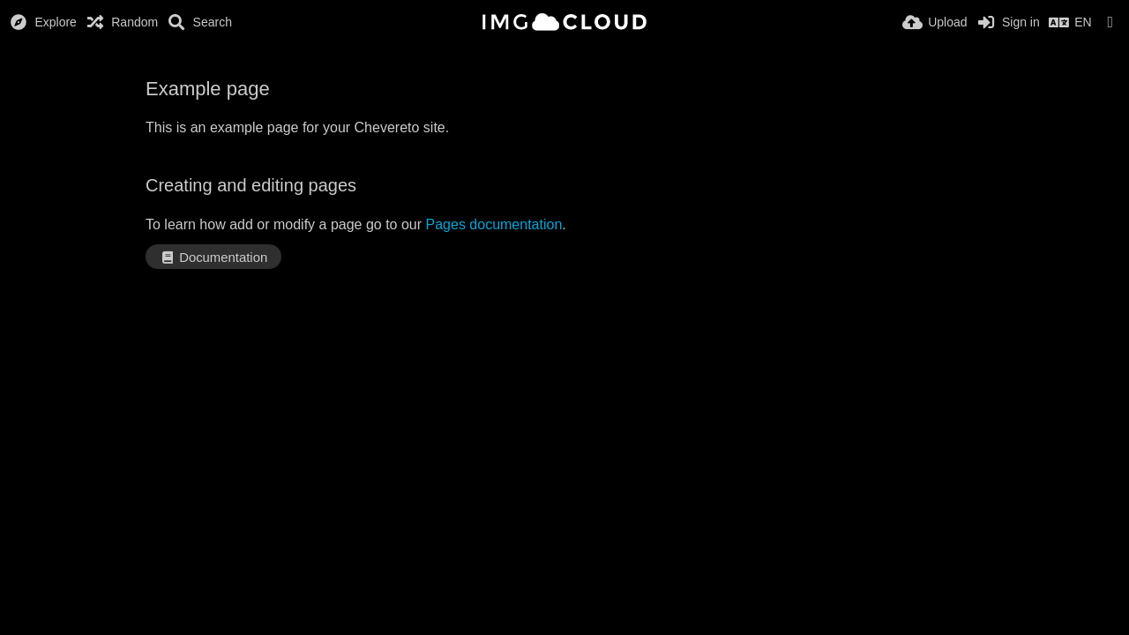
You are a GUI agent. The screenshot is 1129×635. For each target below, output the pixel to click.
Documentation (213, 257)
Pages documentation (494, 224)
